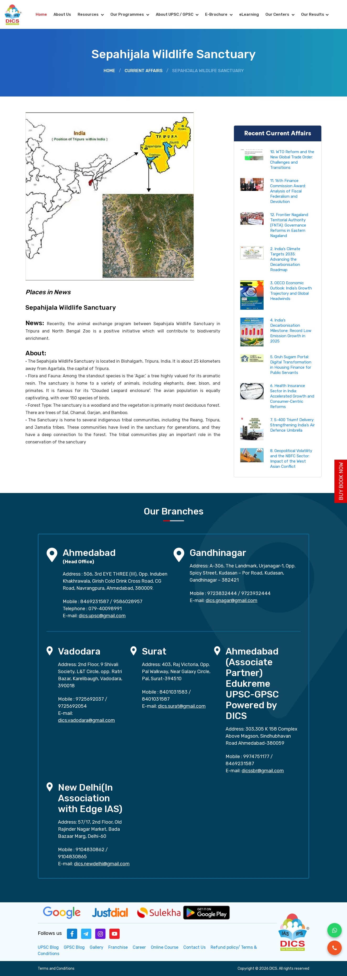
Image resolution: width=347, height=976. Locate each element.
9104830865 (72, 857)
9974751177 (256, 756)
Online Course (164, 947)
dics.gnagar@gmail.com (231, 600)
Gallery (96, 947)
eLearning (249, 14)
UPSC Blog (48, 947)
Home (41, 14)
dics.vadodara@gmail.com (86, 720)
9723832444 (222, 593)
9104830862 (90, 849)
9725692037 (90, 699)
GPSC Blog (74, 947)
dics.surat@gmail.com (182, 706)
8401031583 (173, 692)
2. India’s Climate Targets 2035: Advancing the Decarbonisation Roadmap (285, 259)
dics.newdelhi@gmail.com (102, 864)
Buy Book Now (341, 481)
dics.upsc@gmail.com (102, 616)
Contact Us (194, 947)
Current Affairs (144, 70)
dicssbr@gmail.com (263, 771)
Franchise (118, 947)
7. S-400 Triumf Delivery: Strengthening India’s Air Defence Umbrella (292, 425)
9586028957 (127, 601)
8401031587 (156, 699)
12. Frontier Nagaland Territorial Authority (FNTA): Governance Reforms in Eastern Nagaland (289, 225)
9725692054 (72, 706)
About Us (62, 14)
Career (139, 947)
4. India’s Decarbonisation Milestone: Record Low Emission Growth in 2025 (290, 331)
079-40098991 (105, 609)
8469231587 (94, 601)
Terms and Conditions (56, 968)
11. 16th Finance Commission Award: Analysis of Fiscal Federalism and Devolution (288, 191)
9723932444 (256, 593)
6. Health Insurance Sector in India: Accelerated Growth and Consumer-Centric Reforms (292, 396)
